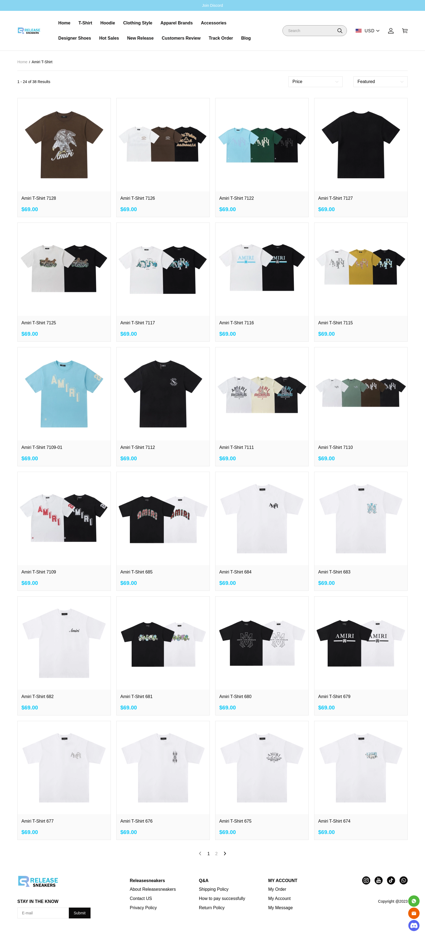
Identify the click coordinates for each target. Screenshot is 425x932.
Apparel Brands (176, 23)
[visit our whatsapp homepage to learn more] (404, 880)
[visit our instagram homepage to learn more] (366, 880)
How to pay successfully (222, 898)
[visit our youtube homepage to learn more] (379, 880)
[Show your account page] (391, 31)
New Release (140, 38)
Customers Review (181, 38)
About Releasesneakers (153, 889)
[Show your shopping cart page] (405, 31)
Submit (80, 913)
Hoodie (107, 23)
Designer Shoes (74, 38)
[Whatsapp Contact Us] (414, 901)
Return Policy (212, 907)
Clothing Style (137, 23)
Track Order (221, 38)
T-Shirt (85, 23)
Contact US (141, 898)
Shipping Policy (213, 889)
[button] (339, 30)
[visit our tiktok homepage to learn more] (391, 880)
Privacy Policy (143, 907)
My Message (280, 907)
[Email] (414, 913)
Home (64, 23)
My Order (277, 889)
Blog (246, 38)
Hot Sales (109, 38)
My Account (279, 898)
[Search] (314, 30)
